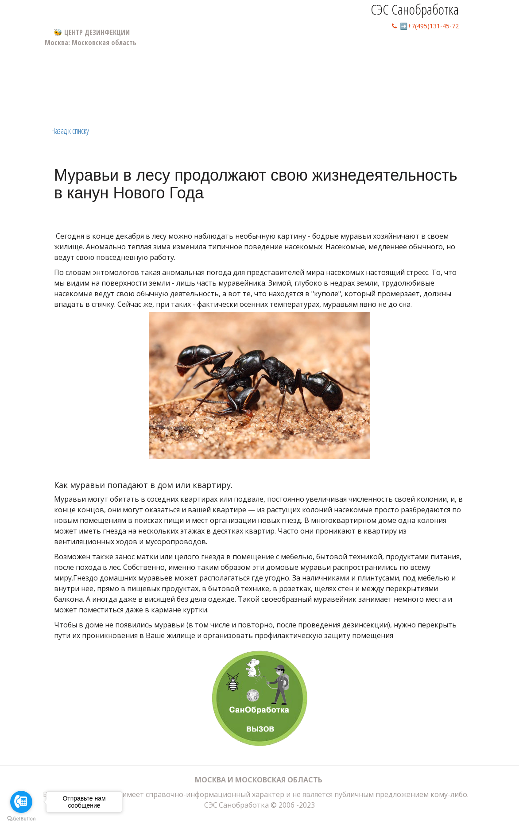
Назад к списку (70, 130)
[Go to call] (21, 802)
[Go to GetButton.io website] (21, 819)
